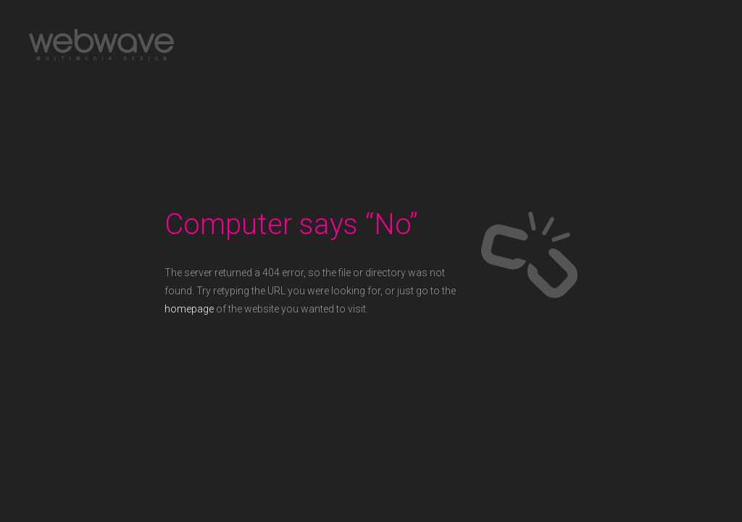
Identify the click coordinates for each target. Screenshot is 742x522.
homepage (189, 309)
